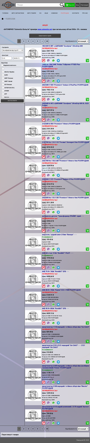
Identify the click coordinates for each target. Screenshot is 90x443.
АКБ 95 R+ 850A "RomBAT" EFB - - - (55, 308)
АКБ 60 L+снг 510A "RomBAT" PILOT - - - (57, 253)
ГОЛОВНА (5, 13)
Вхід (77, 5)
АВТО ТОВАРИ (31, 13)
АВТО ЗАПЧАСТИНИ (18, 13)
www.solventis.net (45, 29)
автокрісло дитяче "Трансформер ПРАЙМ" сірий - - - (63, 216)
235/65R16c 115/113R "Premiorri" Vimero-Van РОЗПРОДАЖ (65, 198)
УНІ (40, 13)
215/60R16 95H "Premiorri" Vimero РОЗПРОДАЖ (61, 124)
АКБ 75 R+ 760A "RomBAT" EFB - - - (55, 271)
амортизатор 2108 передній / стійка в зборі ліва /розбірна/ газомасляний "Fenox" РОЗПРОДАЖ (65, 367)
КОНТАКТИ (75, 13)
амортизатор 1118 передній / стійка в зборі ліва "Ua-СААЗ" (65, 327)
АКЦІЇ (46, 13)
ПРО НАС (85, 13)
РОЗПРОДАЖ (65, 13)
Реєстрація (84, 5)
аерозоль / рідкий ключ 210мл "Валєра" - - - (59, 235)
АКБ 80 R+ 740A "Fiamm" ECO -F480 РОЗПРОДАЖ (61, 290)
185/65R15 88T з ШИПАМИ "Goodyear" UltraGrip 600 (62, 46)
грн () (70, 5)
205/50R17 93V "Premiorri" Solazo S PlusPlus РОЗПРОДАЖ (65, 85)
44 (47, 41)
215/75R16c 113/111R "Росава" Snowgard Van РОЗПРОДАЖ (65, 142)
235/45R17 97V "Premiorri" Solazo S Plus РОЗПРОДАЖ (63, 179)
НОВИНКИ (54, 13)
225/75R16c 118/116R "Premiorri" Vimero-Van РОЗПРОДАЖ (65, 161)
